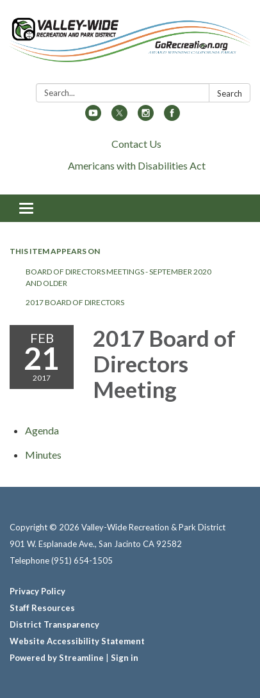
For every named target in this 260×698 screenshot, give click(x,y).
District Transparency (54, 624)
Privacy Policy (37, 591)
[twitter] (119, 117)
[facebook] (172, 117)
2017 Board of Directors (75, 302)
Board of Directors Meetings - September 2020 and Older (118, 277)
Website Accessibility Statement (77, 641)
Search (229, 93)
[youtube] (93, 117)
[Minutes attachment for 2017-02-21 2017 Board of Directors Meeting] (43, 454)
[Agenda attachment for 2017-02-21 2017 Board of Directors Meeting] (42, 430)
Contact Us (136, 144)
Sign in (124, 658)
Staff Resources (42, 608)
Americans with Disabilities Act (137, 165)
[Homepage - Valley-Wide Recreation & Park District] (130, 44)
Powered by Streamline (57, 658)
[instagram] (146, 117)
